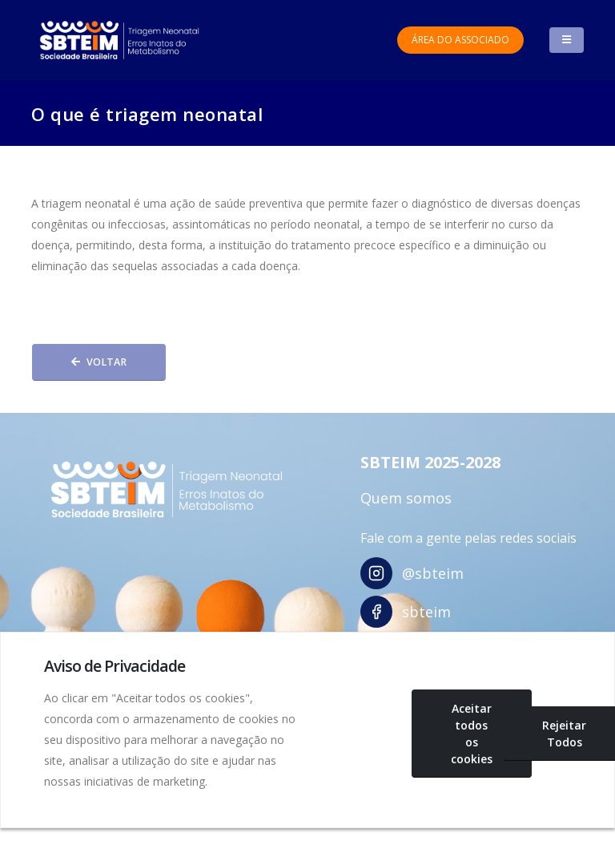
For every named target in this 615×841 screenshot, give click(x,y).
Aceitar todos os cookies (471, 733)
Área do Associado (460, 39)
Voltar (99, 362)
